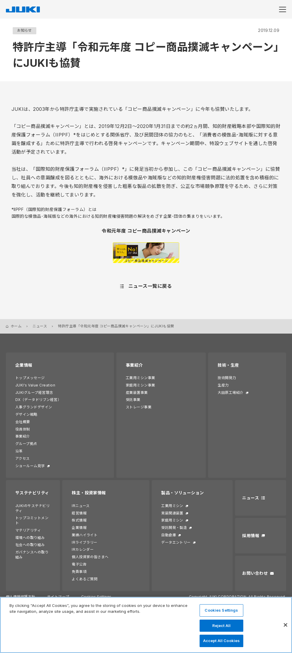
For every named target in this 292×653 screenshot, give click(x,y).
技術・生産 (228, 365)
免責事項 (79, 571)
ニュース (39, 326)
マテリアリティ (28, 530)
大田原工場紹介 (230, 392)
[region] (146, 625)
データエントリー (176, 542)
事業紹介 (22, 436)
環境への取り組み (30, 537)
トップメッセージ (30, 378)
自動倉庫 (168, 535)
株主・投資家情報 (89, 492)
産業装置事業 (137, 392)
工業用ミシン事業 (140, 378)
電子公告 (79, 564)
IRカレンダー (83, 549)
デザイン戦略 (26, 414)
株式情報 (79, 520)
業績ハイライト (84, 535)
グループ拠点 (26, 443)
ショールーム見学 (30, 466)
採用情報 (250, 535)
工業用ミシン (172, 505)
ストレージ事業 (138, 407)
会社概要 (22, 422)
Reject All (221, 625)
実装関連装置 (172, 513)
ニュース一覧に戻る (150, 286)
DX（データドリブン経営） (38, 399)
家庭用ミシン (172, 520)
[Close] (285, 624)
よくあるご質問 (84, 579)
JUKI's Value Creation (35, 385)
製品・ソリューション (182, 492)
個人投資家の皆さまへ (90, 557)
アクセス (22, 458)
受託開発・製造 (174, 527)
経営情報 (79, 513)
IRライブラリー (84, 542)
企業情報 (23, 365)
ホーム (16, 326)
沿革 (19, 451)
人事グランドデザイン (33, 407)
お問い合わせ (255, 573)
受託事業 (133, 399)
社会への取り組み (30, 544)
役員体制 (22, 429)
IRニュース (81, 505)
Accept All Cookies (221, 640)
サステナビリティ (32, 492)
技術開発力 (227, 378)
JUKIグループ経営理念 (34, 392)
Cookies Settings (221, 610)
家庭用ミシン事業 (140, 385)
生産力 (223, 385)
